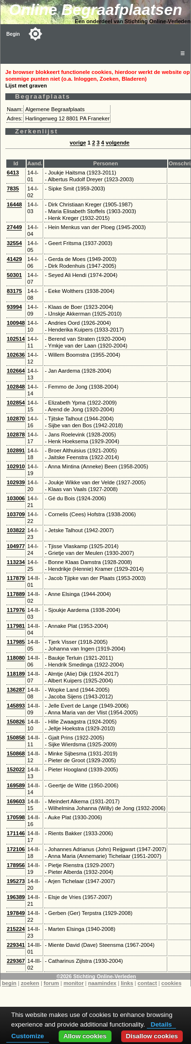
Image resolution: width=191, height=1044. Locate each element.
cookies (171, 983)
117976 (16, 610)
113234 (16, 562)
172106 (16, 849)
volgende (117, 142)
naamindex (102, 983)
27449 (14, 227)
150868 (16, 753)
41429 (14, 259)
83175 (14, 291)
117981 (16, 626)
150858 (16, 737)
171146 (16, 833)
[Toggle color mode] (35, 34)
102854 (16, 403)
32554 (14, 243)
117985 (16, 642)
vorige (78, 142)
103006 (16, 498)
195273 (16, 881)
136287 (16, 690)
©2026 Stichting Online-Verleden (96, 976)
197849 (16, 913)
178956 (16, 865)
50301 (14, 275)
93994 (14, 307)
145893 (16, 706)
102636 (16, 355)
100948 (16, 323)
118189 (16, 674)
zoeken (30, 983)
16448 (14, 204)
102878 (16, 434)
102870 (16, 418)
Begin (13, 34)
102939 (16, 482)
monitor (74, 983)
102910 (16, 466)
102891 (16, 450)
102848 (16, 387)
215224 (16, 929)
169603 (16, 801)
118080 (16, 658)
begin (9, 983)
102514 (16, 339)
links (127, 983)
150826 (16, 722)
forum (51, 983)
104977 (16, 546)
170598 (16, 817)
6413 (13, 172)
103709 (16, 514)
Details (161, 1024)
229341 (16, 945)
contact (147, 983)
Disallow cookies (152, 1036)
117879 (16, 578)
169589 (16, 785)
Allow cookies (85, 1036)
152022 (16, 769)
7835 (13, 188)
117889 (16, 594)
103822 (16, 530)
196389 (16, 897)
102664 (16, 371)
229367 (16, 961)
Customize (27, 1036)
